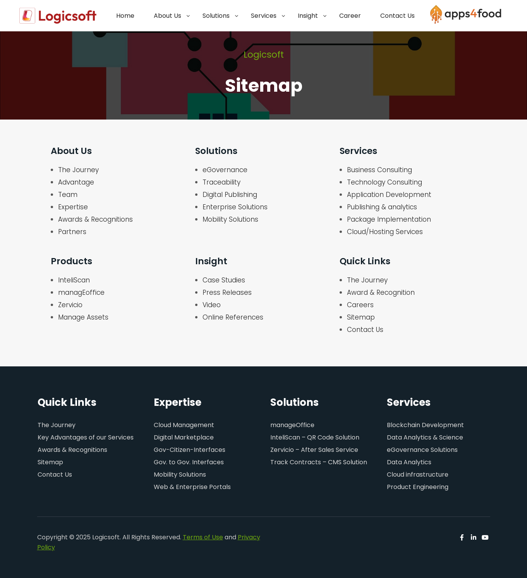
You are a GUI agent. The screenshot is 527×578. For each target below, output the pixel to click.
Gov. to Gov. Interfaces (189, 462)
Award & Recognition (381, 292)
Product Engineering (417, 486)
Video (212, 305)
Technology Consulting (384, 182)
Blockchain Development (425, 425)
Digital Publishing (230, 194)
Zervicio (70, 305)
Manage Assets (83, 317)
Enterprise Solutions (235, 207)
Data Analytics (409, 462)
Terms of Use (203, 537)
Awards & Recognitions (95, 219)
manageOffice (292, 425)
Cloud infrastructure (417, 474)
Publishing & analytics (382, 207)
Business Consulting (379, 169)
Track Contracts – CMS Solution (318, 462)
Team (67, 194)
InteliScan (74, 280)
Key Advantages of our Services (86, 437)
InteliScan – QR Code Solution (314, 437)
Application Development (389, 194)
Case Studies (224, 280)
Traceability (221, 182)
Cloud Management (184, 425)
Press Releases (227, 292)
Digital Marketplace (184, 437)
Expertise (73, 207)
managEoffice (81, 292)
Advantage (76, 182)
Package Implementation (389, 219)
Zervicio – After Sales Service (314, 449)
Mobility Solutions (230, 219)
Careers (360, 305)
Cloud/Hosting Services (385, 231)
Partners (72, 231)
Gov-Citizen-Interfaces (189, 449)
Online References (233, 317)
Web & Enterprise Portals (192, 486)
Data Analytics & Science (425, 437)
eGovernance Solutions (422, 449)
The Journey (78, 169)
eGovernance (225, 169)
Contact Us (365, 329)
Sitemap (361, 317)
